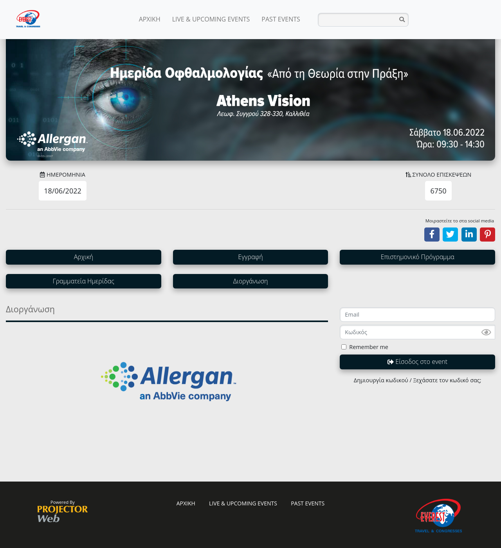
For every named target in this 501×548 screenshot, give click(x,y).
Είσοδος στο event (417, 361)
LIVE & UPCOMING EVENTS (211, 19)
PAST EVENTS (280, 19)
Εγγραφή (250, 257)
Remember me (368, 347)
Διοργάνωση (250, 281)
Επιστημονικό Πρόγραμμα (417, 257)
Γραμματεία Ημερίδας (83, 281)
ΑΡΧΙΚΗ (149, 19)
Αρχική (83, 257)
